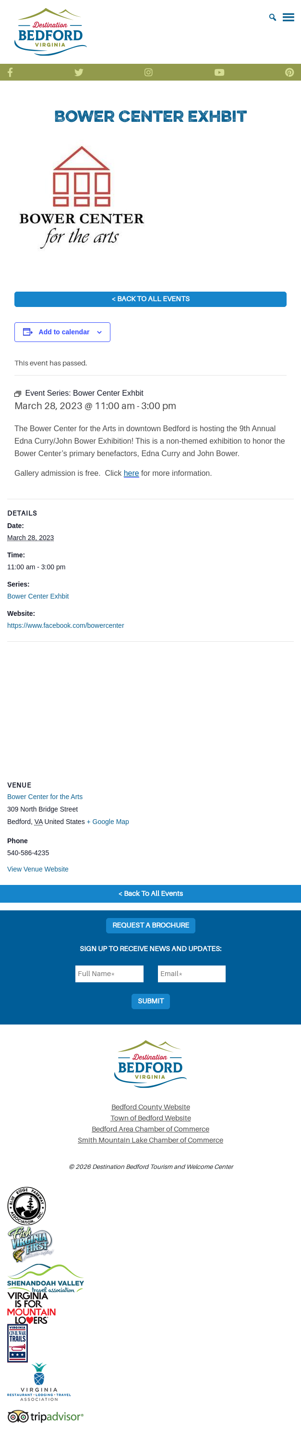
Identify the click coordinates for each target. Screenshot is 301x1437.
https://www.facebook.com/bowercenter (65, 625)
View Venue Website (38, 869)
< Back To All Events (150, 299)
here (131, 473)
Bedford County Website (150, 1107)
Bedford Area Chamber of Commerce (150, 1129)
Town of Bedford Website (150, 1118)
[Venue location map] (150, 711)
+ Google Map (108, 821)
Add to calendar (64, 332)
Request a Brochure (150, 925)
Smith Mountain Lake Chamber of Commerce (150, 1140)
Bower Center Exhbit (38, 596)
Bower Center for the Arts (45, 797)
